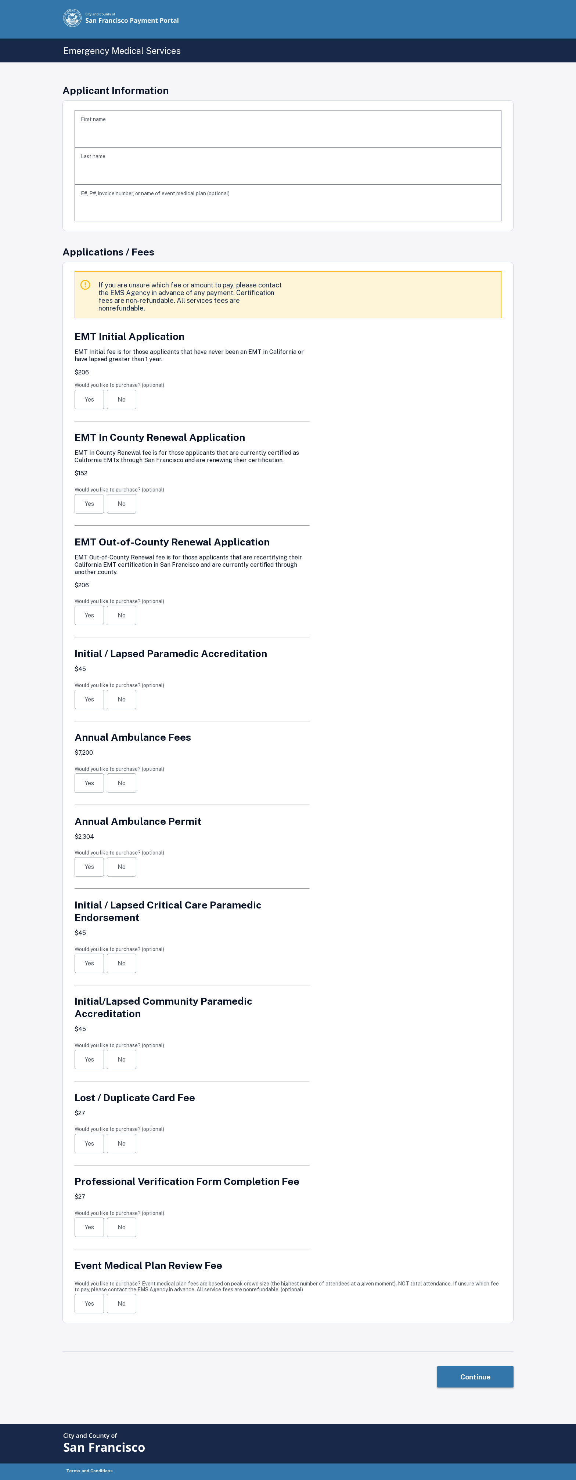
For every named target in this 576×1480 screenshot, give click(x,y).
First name (93, 119)
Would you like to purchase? (119, 385)
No (122, 399)
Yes (89, 399)
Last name (93, 156)
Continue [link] (475, 1377)
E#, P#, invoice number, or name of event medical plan (155, 193)
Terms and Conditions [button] (89, 1470)
